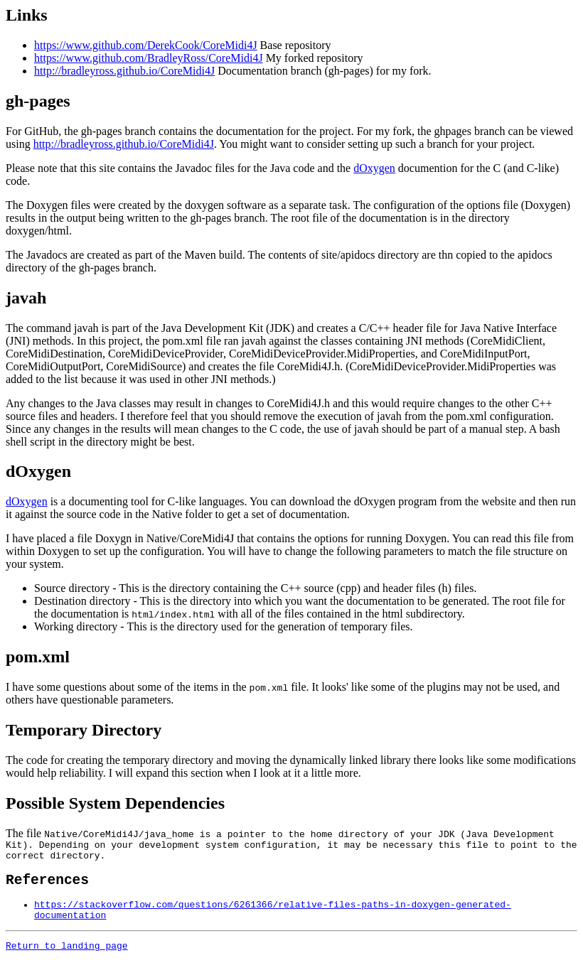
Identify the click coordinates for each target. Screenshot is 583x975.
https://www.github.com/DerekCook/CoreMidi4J (145, 45)
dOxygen (374, 168)
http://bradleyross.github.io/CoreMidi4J (124, 71)
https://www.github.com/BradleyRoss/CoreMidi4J (148, 58)
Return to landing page (67, 959)
